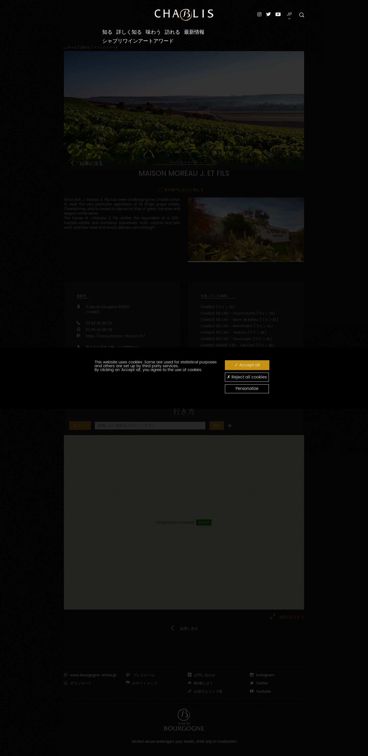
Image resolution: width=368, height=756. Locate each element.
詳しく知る (129, 32)
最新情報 (194, 32)
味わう (153, 32)
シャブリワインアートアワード (138, 41)
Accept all (247, 365)
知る (107, 32)
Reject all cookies (247, 377)
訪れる (172, 32)
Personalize (247, 389)
